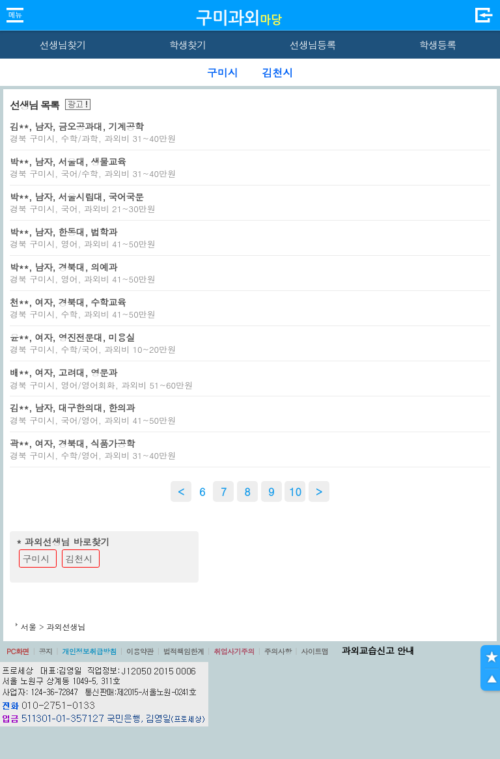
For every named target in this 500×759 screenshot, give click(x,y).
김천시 (79, 558)
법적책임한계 (183, 651)
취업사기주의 (234, 651)
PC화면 (18, 651)
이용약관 (140, 651)
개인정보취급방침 (89, 651)
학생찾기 (187, 44)
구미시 (36, 558)
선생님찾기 (62, 44)
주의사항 (278, 651)
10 (295, 491)
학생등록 (437, 44)
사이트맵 (314, 651)
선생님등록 (312, 44)
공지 (46, 651)
